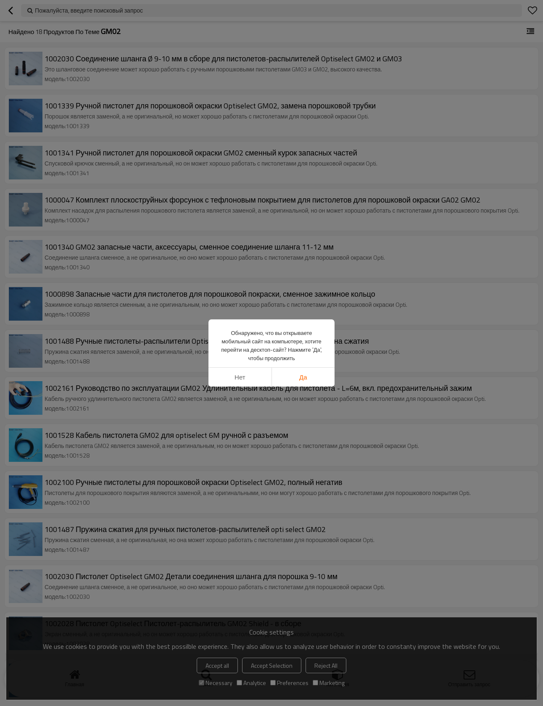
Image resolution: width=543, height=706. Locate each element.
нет (240, 377)
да (303, 377)
